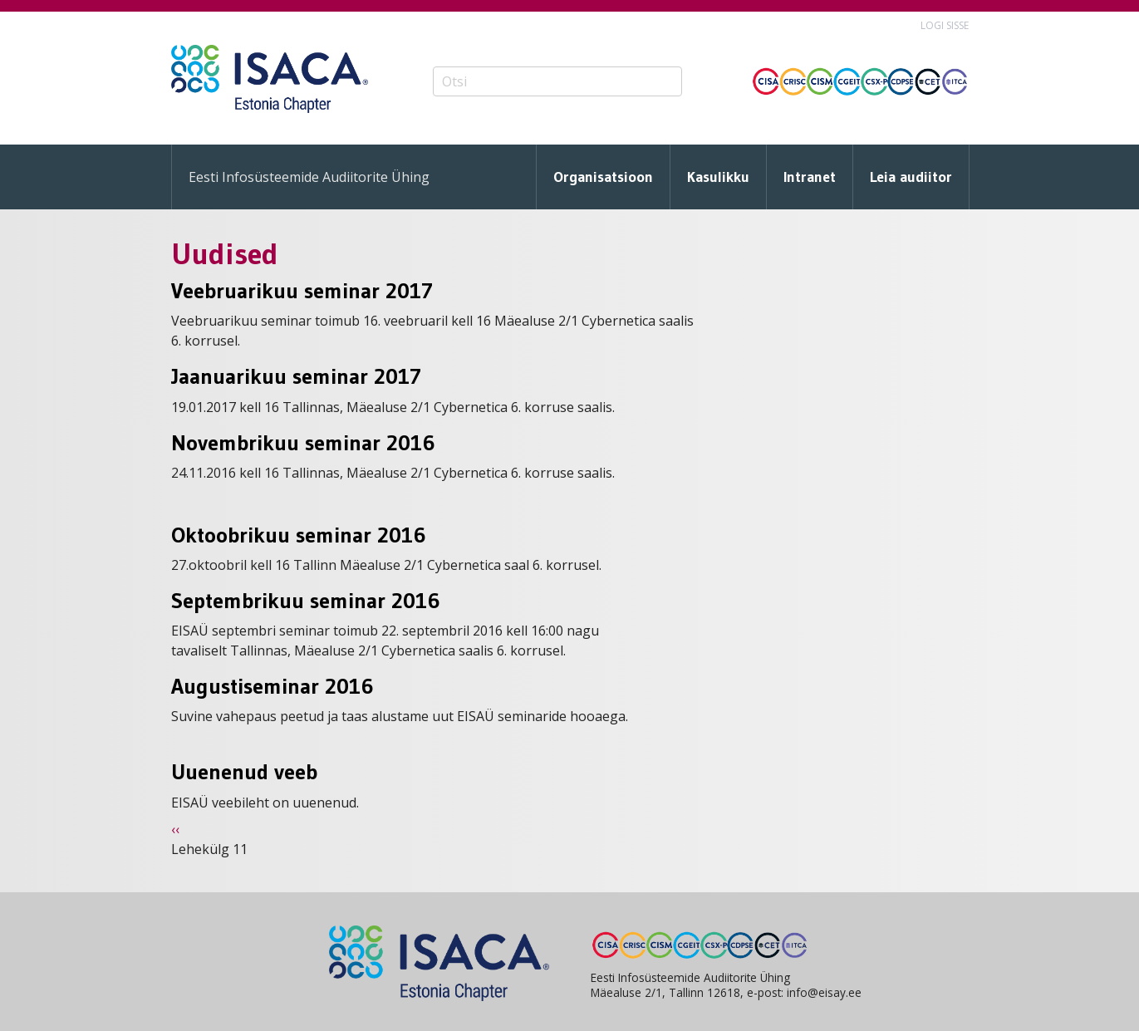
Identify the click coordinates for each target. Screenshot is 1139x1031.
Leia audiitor (911, 177)
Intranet (809, 177)
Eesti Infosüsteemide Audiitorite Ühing (309, 177)
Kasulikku (718, 177)
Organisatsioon (603, 177)
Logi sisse (945, 25)
